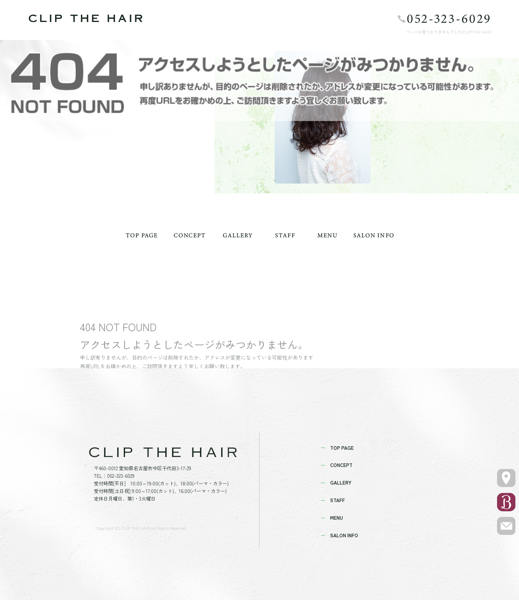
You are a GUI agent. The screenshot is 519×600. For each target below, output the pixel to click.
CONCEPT (190, 235)
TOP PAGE (142, 235)
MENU (327, 235)
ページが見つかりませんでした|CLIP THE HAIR (448, 32)
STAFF (285, 235)
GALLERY (237, 235)
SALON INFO (373, 235)
